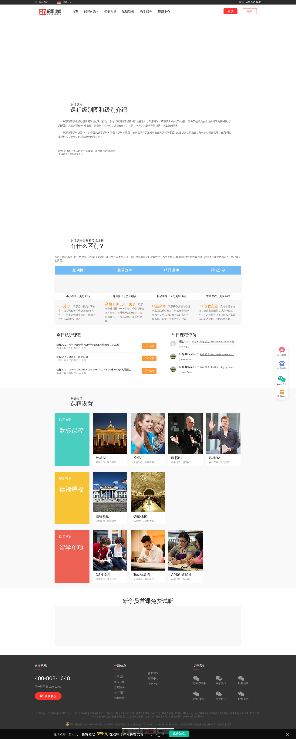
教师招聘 (119, 687)
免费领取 (179, 733)
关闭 (287, 734)
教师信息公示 (224, 724)
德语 (62, 2)
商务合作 (119, 681)
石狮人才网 (181, 713)
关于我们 (119, 676)
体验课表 (153, 673)
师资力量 (110, 11)
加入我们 (119, 692)
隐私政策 (119, 697)
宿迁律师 (254, 713)
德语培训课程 (80, 713)
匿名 (181, 341)
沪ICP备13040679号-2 (115, 724)
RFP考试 (188, 716)
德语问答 (52, 713)
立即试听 (149, 345)
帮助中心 (153, 678)
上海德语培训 (111, 713)
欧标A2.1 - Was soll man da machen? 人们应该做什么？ (228, 354)
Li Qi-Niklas (185, 354)
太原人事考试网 (135, 716)
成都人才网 (161, 716)
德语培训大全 (65, 713)
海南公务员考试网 (239, 713)
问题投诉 (153, 683)
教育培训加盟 (118, 716)
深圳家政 (199, 716)
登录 (230, 11)
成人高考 (223, 713)
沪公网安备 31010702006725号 (84, 724)
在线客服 (281, 352)
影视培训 (155, 713)
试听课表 (128, 11)
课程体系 (91, 11)
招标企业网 (167, 713)
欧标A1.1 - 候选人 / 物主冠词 (72, 357)
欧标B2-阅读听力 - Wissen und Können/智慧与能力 (217, 341)
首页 (75, 11)
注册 (250, 11)
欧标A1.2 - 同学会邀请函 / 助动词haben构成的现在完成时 (87, 344)
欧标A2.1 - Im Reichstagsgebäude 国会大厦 (222, 367)
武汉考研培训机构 (101, 716)
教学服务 (146, 11)
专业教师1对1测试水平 (70, 154)
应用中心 (164, 11)
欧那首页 (42, 2)
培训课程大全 (96, 713)
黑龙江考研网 (142, 713)
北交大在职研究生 (197, 713)
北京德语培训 (127, 713)
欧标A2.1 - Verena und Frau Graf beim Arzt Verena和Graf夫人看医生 (93, 369)
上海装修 (149, 716)
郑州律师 (212, 713)
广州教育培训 (176, 716)
